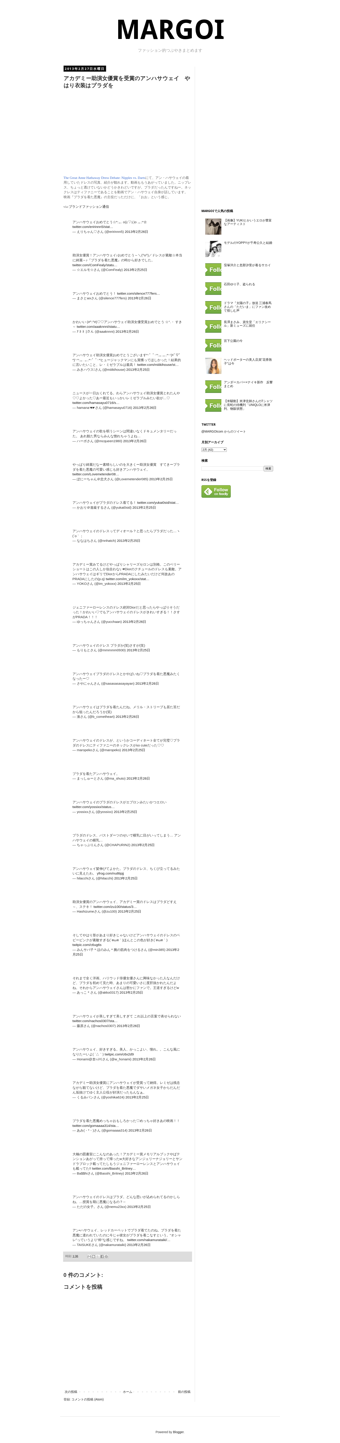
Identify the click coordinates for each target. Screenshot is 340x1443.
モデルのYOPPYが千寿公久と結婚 (248, 242)
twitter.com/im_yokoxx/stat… (127, 579)
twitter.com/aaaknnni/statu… (98, 326)
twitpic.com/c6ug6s (87, 945)
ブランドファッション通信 (89, 206)
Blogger (178, 1432)
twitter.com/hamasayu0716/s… (96, 403)
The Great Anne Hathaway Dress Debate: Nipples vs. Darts (104, 178)
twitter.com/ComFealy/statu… (95, 265)
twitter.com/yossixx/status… (94, 807)
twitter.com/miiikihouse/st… (158, 365)
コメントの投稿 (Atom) (87, 1399)
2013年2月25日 (135, 270)
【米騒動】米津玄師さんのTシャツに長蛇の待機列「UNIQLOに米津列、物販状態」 (248, 404)
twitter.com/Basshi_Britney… (114, 1168)
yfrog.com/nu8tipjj (110, 873)
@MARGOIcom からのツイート (223, 431)
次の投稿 (71, 1392)
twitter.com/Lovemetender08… (96, 474)
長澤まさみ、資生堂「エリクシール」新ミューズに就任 (247, 324)
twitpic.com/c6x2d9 (119, 1054)
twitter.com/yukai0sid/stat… (158, 502)
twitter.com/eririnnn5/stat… (93, 227)
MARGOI (170, 29)
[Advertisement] (235, 134)
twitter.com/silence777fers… (138, 293)
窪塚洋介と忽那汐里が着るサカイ (247, 265)
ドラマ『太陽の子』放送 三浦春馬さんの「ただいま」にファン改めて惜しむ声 (248, 306)
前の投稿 (184, 1392)
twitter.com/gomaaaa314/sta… (96, 1126)
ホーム (127, 1392)
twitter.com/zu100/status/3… (115, 907)
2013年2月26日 (136, 232)
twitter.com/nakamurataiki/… (148, 1240)
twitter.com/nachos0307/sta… (95, 1021)
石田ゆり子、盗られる (239, 284)
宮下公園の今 (233, 341)
